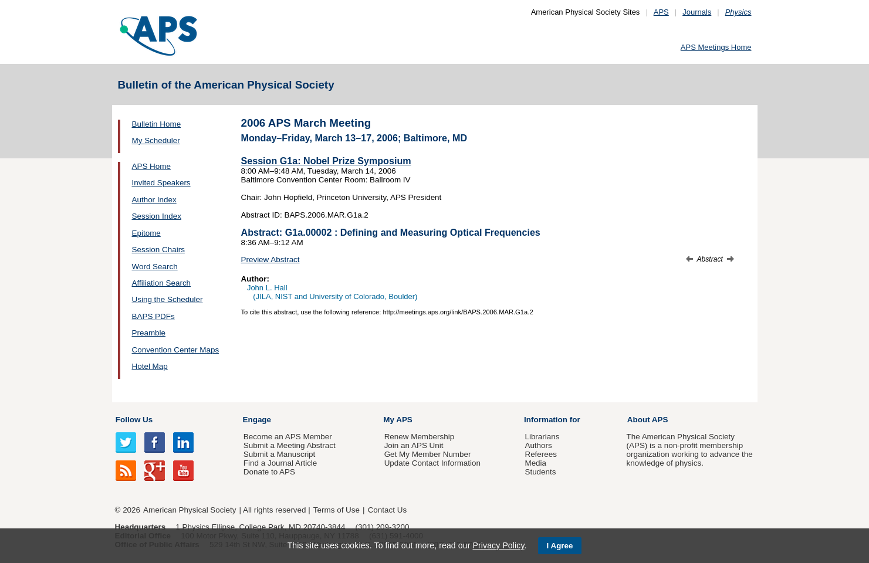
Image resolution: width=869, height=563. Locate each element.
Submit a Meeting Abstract (290, 445)
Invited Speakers (161, 182)
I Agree (560, 545)
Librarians (542, 436)
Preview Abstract (270, 259)
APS (661, 12)
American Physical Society (189, 510)
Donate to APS (269, 471)
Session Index (156, 216)
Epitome (146, 233)
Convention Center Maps (175, 349)
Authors (538, 445)
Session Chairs (158, 249)
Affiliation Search (161, 283)
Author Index (154, 199)
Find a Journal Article (280, 463)
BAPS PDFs (153, 316)
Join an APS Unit (414, 445)
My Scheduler (156, 140)
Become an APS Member (288, 436)
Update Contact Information (432, 463)
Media (535, 463)
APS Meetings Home (716, 47)
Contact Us (387, 510)
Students (540, 471)
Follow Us (134, 419)
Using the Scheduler (167, 299)
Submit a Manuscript (279, 454)
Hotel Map (150, 366)
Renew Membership (419, 436)
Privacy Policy (498, 545)
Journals (696, 12)
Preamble (149, 332)
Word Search (155, 266)
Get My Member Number (427, 454)
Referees (541, 454)
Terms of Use (336, 510)
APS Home (151, 166)
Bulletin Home (156, 124)
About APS (647, 419)
